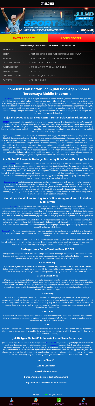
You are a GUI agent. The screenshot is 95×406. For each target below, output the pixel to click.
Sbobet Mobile (11, 206)
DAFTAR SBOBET (24, 38)
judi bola (11, 135)
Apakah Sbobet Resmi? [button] (46, 371)
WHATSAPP (59, 401)
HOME (11, 401)
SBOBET (6, 122)
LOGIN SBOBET (71, 38)
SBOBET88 (8, 99)
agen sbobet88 (52, 345)
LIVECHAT (83, 401)
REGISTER (35, 401)
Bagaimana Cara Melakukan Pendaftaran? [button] (46, 382)
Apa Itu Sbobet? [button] (46, 360)
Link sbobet (10, 163)
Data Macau (51, 342)
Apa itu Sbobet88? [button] (46, 365)
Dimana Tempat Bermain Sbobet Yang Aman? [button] (46, 377)
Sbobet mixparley (11, 182)
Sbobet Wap (6, 231)
